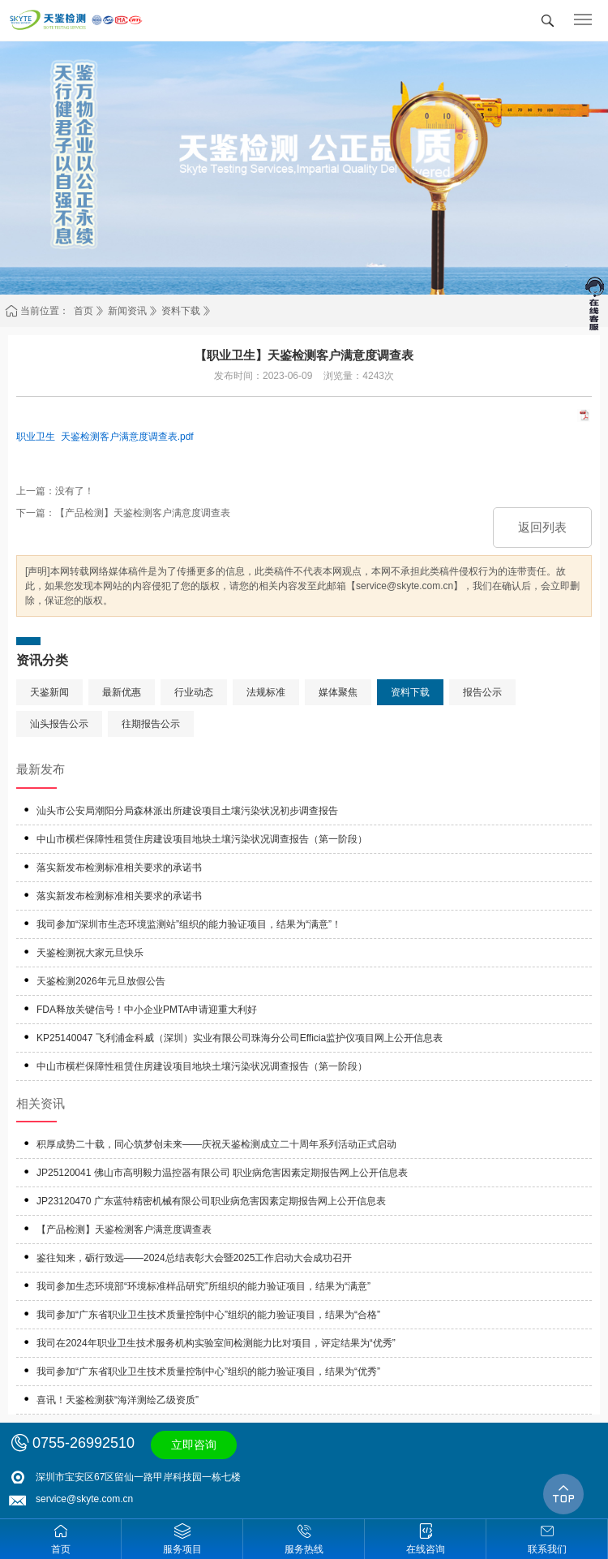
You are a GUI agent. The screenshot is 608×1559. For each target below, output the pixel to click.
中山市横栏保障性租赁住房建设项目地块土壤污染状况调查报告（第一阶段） (201, 839)
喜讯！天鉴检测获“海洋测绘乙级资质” (117, 1400)
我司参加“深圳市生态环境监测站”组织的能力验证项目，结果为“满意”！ (188, 924)
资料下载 (180, 311)
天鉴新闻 (49, 692)
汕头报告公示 (59, 724)
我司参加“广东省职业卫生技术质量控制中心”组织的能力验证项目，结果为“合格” (208, 1314)
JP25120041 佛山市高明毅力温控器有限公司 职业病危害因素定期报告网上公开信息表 (222, 1172)
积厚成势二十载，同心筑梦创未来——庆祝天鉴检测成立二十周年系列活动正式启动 (216, 1144)
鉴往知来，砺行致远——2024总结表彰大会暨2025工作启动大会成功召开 (194, 1258)
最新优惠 (121, 692)
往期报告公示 (151, 724)
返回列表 (542, 527)
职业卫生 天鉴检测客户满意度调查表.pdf (105, 436)
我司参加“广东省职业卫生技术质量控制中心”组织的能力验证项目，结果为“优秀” (208, 1371)
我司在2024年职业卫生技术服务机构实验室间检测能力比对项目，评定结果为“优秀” (216, 1343)
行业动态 (193, 692)
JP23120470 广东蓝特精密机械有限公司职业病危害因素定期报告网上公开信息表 (211, 1201)
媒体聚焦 (338, 692)
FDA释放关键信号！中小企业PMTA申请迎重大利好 (146, 1009)
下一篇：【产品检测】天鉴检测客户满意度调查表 (123, 513)
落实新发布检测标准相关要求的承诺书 (119, 867)
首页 (83, 311)
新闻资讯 (127, 311)
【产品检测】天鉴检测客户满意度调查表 (124, 1229)
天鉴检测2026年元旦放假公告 (100, 981)
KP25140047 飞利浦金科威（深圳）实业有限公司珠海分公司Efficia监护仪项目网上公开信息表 (239, 1038)
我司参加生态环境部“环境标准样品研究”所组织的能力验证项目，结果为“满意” (203, 1286)
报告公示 (482, 692)
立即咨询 (193, 1444)
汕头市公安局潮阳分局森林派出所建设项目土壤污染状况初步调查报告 (187, 810)
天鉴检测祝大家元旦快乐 (89, 952)
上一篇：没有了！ (55, 491)
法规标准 (265, 692)
